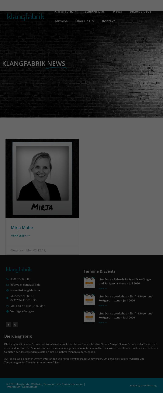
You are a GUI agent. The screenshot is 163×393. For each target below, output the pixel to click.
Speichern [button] (81, 218)
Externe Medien (120, 191)
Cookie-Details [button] (58, 239)
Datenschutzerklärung (40, 177)
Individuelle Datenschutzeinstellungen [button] (81, 230)
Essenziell (35, 191)
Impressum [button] (107, 239)
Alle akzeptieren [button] (81, 206)
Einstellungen (113, 177)
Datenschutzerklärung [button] (84, 239)
